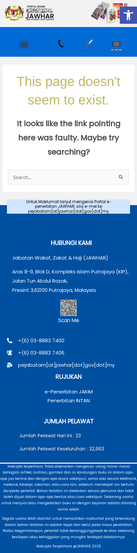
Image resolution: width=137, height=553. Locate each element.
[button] (128, 15)
